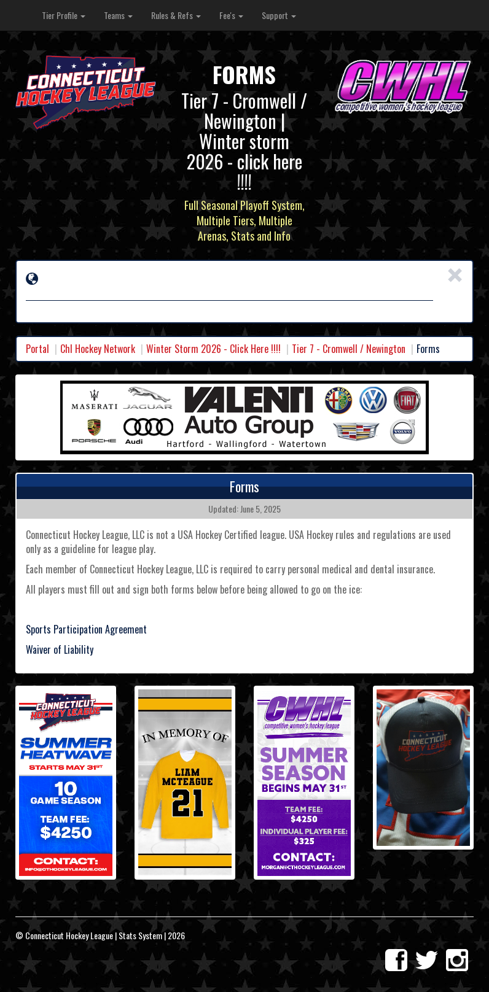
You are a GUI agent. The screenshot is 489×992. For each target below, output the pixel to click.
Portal (37, 348)
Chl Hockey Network (97, 348)
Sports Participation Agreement (86, 629)
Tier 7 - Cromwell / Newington (348, 348)
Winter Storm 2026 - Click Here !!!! (213, 348)
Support (279, 15)
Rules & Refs (176, 15)
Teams (118, 15)
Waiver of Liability (59, 649)
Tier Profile (63, 15)
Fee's (231, 15)
